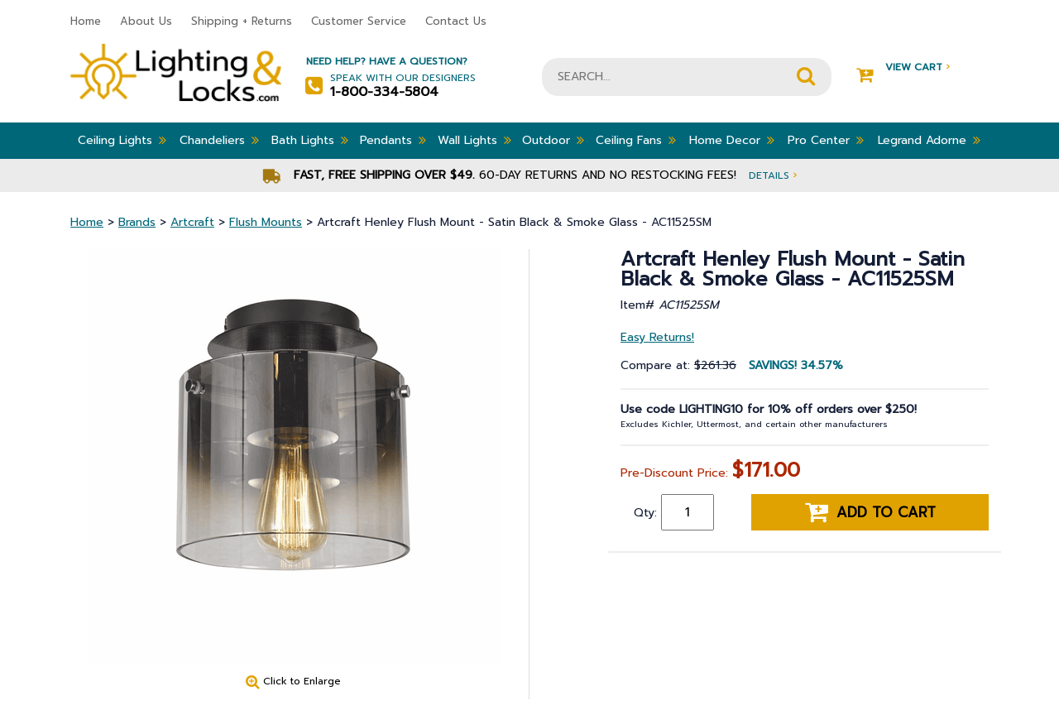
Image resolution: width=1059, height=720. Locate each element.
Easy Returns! (657, 337)
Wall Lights (474, 140)
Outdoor (553, 140)
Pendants (393, 140)
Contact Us (455, 21)
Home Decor (731, 140)
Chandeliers (219, 140)
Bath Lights (309, 140)
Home (85, 21)
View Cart (903, 67)
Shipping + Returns (241, 21)
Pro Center (826, 140)
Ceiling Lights (122, 140)
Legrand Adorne (929, 140)
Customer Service (358, 21)
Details (773, 175)
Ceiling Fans (636, 140)
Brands (137, 222)
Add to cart (870, 512)
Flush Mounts (265, 222)
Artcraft (192, 222)
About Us (146, 21)
